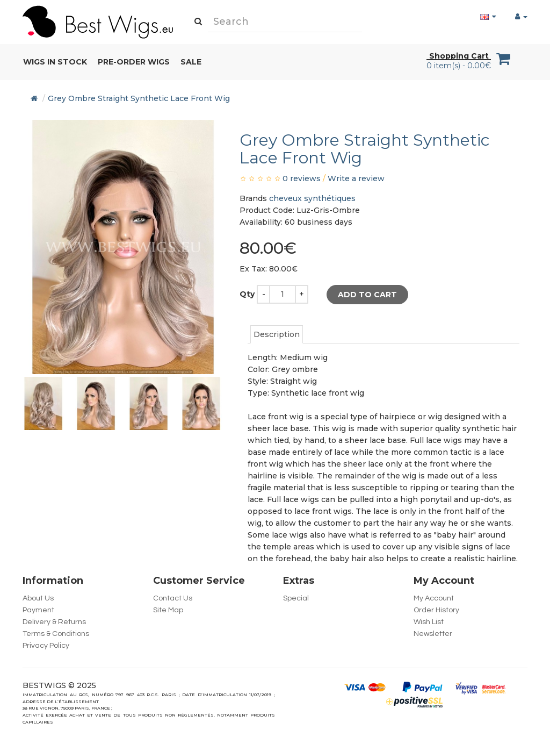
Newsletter (433, 634)
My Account (434, 598)
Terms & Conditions (56, 634)
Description (277, 334)
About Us (38, 598)
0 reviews (302, 178)
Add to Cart (367, 294)
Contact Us (172, 598)
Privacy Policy (46, 645)
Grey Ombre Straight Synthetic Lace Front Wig (139, 98)
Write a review (356, 178)
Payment (38, 610)
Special (296, 598)
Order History (436, 610)
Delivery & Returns (54, 622)
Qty (247, 294)
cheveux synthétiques (312, 198)
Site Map (168, 610)
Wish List (429, 622)
